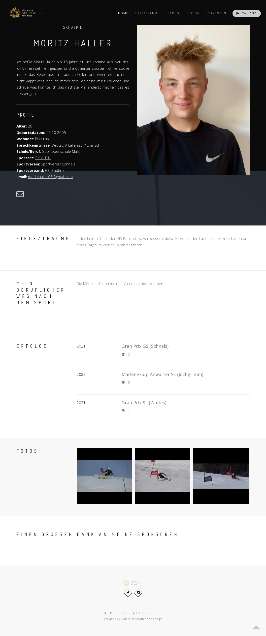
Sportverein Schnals (58, 163)
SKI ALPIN (43, 157)
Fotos (193, 13)
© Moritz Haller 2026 (133, 613)
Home (123, 13)
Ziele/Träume (147, 13)
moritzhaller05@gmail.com (50, 176)
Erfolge (173, 13)
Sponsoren (215, 13)
